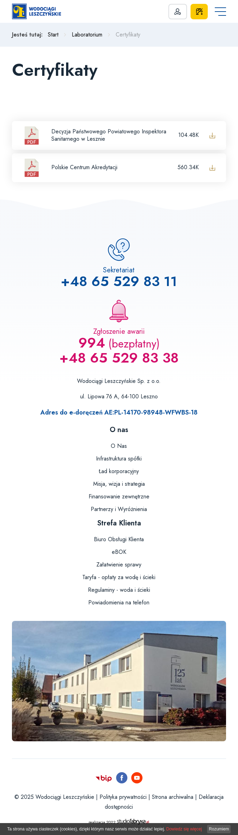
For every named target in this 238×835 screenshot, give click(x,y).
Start (53, 35)
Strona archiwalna (172, 797)
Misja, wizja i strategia (119, 484)
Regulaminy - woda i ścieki (119, 590)
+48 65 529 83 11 (119, 281)
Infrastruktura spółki (119, 459)
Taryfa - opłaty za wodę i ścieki (118, 577)
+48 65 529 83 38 (119, 358)
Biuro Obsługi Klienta (119, 539)
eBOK (119, 552)
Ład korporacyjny (119, 471)
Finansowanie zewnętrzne (119, 496)
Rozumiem (219, 829)
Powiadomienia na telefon (118, 602)
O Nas (119, 446)
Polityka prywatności (123, 797)
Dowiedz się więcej (184, 829)
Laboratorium (87, 35)
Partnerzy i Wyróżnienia (119, 509)
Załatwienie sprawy (118, 565)
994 (91, 343)
